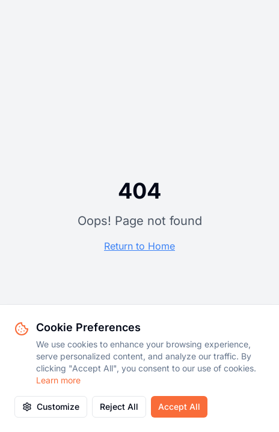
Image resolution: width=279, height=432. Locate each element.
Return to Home (139, 246)
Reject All (119, 406)
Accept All (179, 406)
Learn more (58, 380)
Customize (50, 406)
